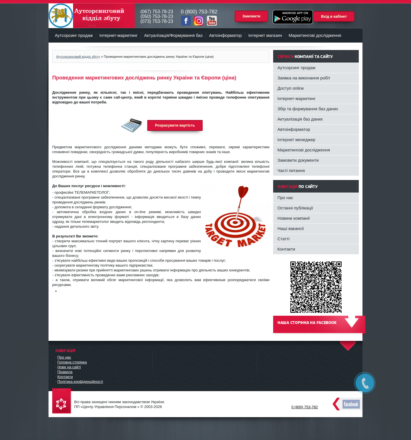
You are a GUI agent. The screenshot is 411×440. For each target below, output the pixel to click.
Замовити (251, 16)
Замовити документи (298, 160)
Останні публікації (295, 207)
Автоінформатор (225, 35)
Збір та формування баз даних (307, 108)
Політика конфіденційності (80, 381)
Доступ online (290, 88)
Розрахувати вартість (175, 125)
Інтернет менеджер (296, 139)
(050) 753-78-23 (156, 16)
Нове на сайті (69, 367)
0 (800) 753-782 (304, 407)
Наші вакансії (290, 228)
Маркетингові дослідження (315, 35)
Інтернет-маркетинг (118, 35)
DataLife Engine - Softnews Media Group (62, 401)
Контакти (286, 249)
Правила (64, 372)
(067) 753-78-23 (156, 11)
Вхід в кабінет (334, 16)
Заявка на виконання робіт (303, 77)
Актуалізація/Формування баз (173, 35)
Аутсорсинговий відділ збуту (92, 15)
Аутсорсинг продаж (74, 35)
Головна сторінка (72, 362)
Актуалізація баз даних (300, 119)
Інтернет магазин (265, 35)
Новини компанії (293, 218)
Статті (283, 238)
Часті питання (291, 170)
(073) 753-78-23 (156, 21)
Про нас (285, 197)
